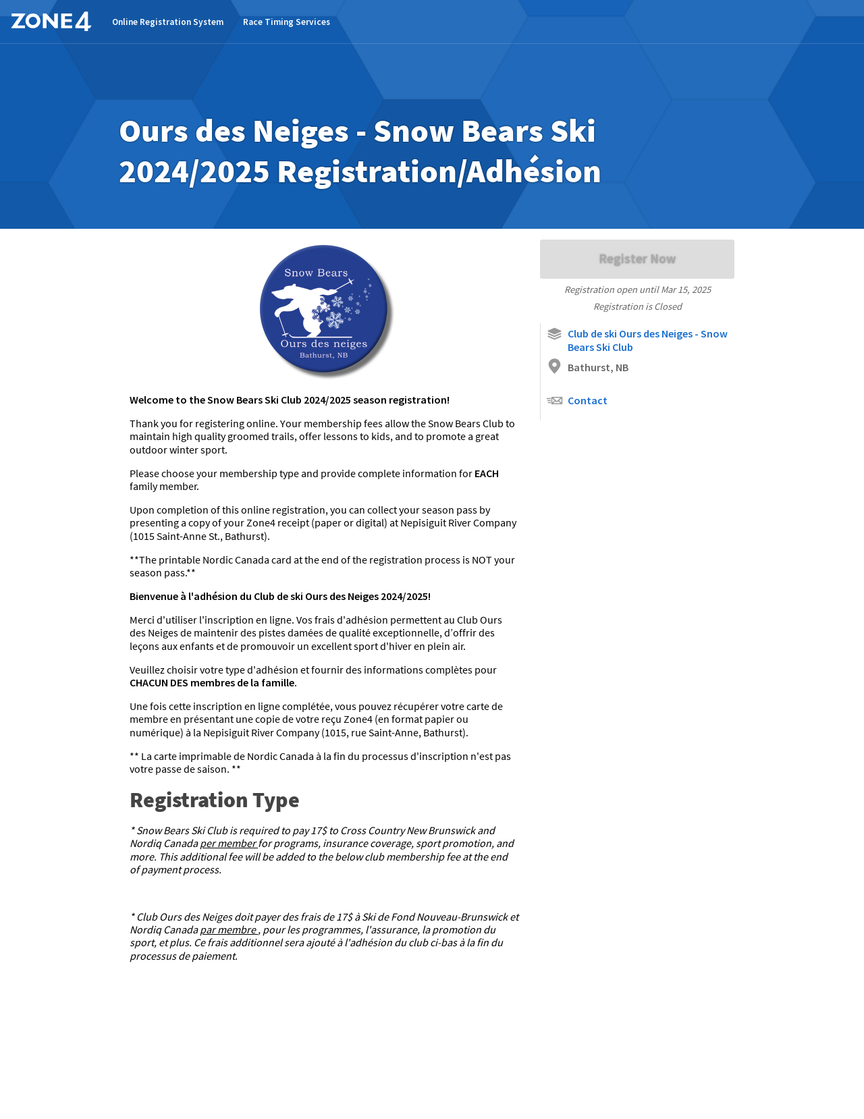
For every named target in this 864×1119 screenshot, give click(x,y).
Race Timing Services (286, 22)
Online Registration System (167, 22)
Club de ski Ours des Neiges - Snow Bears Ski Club (637, 339)
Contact (577, 400)
